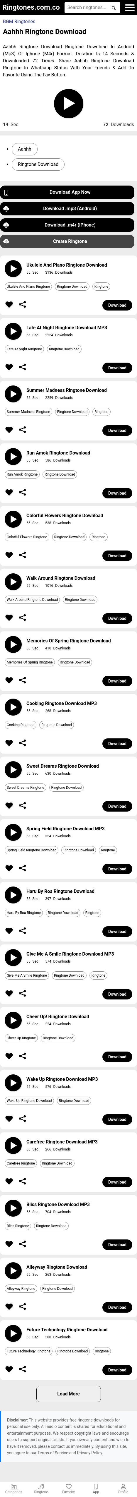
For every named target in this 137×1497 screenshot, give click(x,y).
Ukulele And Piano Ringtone (28, 286)
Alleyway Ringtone (21, 1289)
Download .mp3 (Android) (50, 209)
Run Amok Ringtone (22, 474)
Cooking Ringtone (20, 725)
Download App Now (47, 192)
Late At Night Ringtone (24, 349)
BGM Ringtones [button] (19, 21)
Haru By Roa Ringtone (24, 913)
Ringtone (101, 286)
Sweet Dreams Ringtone (25, 788)
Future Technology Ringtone (28, 1351)
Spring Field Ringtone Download (31, 850)
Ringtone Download (38, 164)
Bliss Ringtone (18, 1226)
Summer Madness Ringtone (28, 412)
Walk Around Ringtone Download (32, 600)
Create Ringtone (45, 242)
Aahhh (24, 149)
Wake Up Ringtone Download (29, 1101)
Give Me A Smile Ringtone (27, 975)
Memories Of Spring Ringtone (30, 662)
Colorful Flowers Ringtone (27, 537)
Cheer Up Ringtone (21, 1038)
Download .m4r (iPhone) (49, 225)
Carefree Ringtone (21, 1163)
